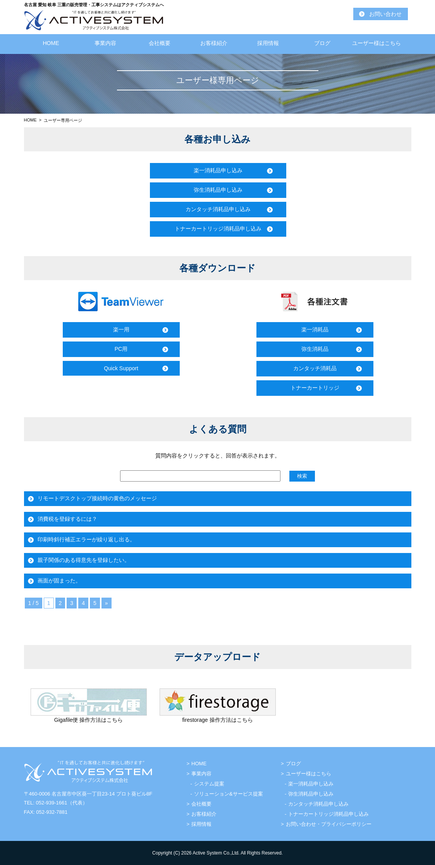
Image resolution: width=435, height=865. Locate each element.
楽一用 (121, 329)
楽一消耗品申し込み (218, 170)
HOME (51, 43)
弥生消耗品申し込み (218, 190)
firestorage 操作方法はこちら (217, 720)
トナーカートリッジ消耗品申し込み (218, 228)
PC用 (121, 349)
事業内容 (105, 43)
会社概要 (159, 43)
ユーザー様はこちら (376, 43)
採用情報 (268, 43)
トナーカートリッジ (315, 388)
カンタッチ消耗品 (315, 368)
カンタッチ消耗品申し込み (218, 209)
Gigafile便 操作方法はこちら (88, 720)
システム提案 (209, 784)
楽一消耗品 (314, 329)
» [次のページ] (106, 603)
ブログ (322, 43)
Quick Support (121, 368)
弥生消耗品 (314, 349)
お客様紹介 (213, 43)
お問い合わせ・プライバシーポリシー (328, 824)
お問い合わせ (385, 14)
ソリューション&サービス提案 (228, 794)
